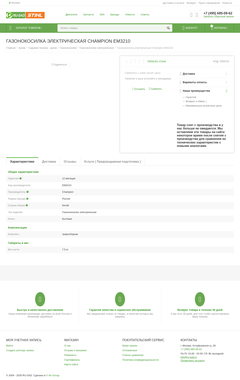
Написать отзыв (157, 61)
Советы (145, 14)
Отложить (138, 89)
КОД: (216, 61)
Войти (9, 345)
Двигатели (71, 14)
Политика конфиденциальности (140, 359)
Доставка (49, 161)
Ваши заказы (129, 345)
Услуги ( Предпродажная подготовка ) (112, 161)
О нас (67, 345)
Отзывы (70, 161)
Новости (227, 3)
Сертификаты (72, 359)
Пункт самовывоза (209, 3)
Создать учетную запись (20, 350)
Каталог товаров (29, 28)
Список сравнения (132, 355)
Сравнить (155, 89)
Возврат (191, 3)
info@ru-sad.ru (189, 357)
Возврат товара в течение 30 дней (200, 309)
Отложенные (129, 350)
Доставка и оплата (173, 3)
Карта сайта (71, 364)
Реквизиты (70, 355)
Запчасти (88, 14)
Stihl (102, 14)
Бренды (114, 14)
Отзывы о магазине (75, 350)
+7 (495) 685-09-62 (218, 13)
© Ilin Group (52, 375)
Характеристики (22, 161)
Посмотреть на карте (193, 360)
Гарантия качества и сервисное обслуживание (120, 309)
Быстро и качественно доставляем (40, 309)
